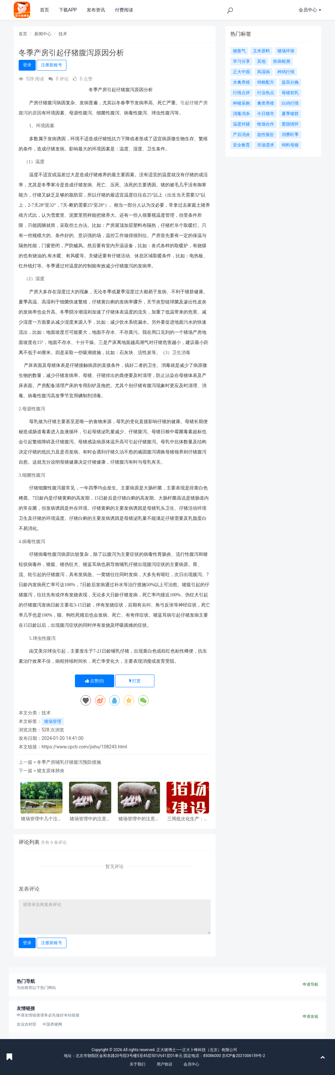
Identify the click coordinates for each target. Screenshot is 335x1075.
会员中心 (191, 1064)
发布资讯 (96, 9)
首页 (44, 9)
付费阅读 (124, 9)
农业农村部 (26, 1024)
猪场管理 (52, 721)
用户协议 (164, 1064)
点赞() (94, 680)
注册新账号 (51, 64)
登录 (27, 64)
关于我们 (137, 1064)
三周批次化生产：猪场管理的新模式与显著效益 (187, 818)
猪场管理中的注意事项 (90, 818)
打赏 (135, 680)
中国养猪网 (52, 1024)
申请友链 (310, 1016)
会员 (310, 9)
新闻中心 (42, 33)
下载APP (68, 9)
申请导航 (310, 984)
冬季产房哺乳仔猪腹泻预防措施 (69, 762)
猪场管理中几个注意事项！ (41, 818)
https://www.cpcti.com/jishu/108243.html (84, 746)
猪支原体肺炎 (50, 770)
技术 (63, 33)
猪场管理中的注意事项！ (139, 818)
